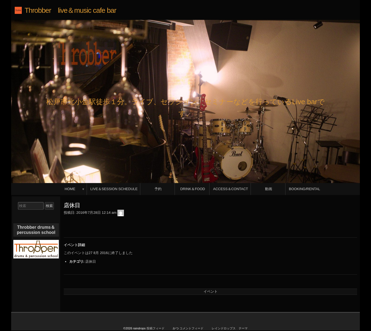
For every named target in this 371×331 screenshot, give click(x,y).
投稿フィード (156, 328)
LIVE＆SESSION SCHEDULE (114, 189)
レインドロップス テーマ (230, 328)
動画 (268, 189)
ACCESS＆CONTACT (230, 189)
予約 (158, 189)
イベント (210, 291)
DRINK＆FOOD (192, 189)
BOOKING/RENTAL (304, 189)
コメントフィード (191, 328)
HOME (70, 189)
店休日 (90, 261)
